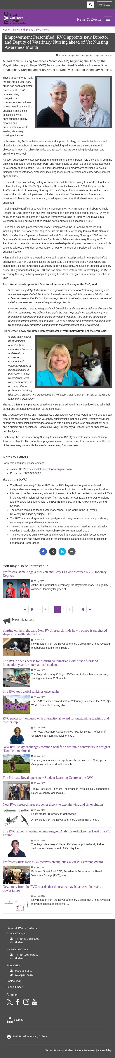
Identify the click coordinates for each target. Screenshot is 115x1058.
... (39, 609)
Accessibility (104, 1050)
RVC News (42, 29)
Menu (104, 4)
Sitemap (14, 1019)
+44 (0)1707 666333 (27, 954)
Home (6, 29)
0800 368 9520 (23, 970)
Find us (19, 942)
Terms (48, 1050)
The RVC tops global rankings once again (31, 691)
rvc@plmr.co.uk (63, 469)
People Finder (14, 987)
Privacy (58, 1050)
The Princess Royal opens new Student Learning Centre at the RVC (48, 777)
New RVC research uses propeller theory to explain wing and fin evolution (53, 804)
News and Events (23, 29)
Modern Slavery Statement (80, 1050)
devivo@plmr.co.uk (39, 469)
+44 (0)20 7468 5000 (27, 938)
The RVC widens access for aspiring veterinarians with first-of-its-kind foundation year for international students (50, 663)
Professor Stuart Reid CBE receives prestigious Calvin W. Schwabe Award (53, 862)
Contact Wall (13, 980)
